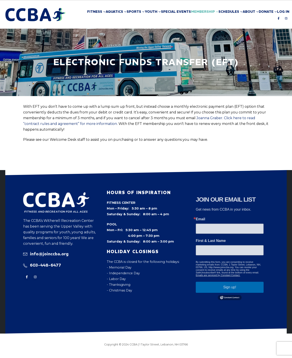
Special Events (176, 11)
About (249, 11)
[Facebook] (278, 18)
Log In (283, 11)
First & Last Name (211, 241)
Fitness (94, 11)
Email (200, 219)
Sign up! (229, 287)
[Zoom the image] (56, 195)
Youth (151, 11)
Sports (134, 11)
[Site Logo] (35, 14)
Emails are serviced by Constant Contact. (218, 275)
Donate (266, 11)
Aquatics (114, 11)
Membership (203, 11)
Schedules (228, 11)
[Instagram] (286, 18)
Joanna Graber (209, 118)
